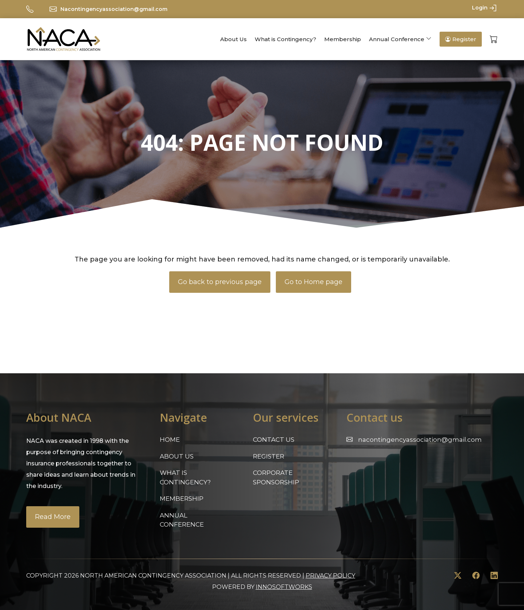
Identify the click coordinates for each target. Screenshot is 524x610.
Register (460, 39)
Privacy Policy (330, 575)
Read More (53, 517)
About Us (233, 39)
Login (485, 8)
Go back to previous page (220, 282)
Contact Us (273, 439)
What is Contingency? (285, 39)
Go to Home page (313, 282)
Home (170, 439)
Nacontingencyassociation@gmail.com (113, 9)
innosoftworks (284, 586)
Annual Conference (396, 39)
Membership (342, 39)
